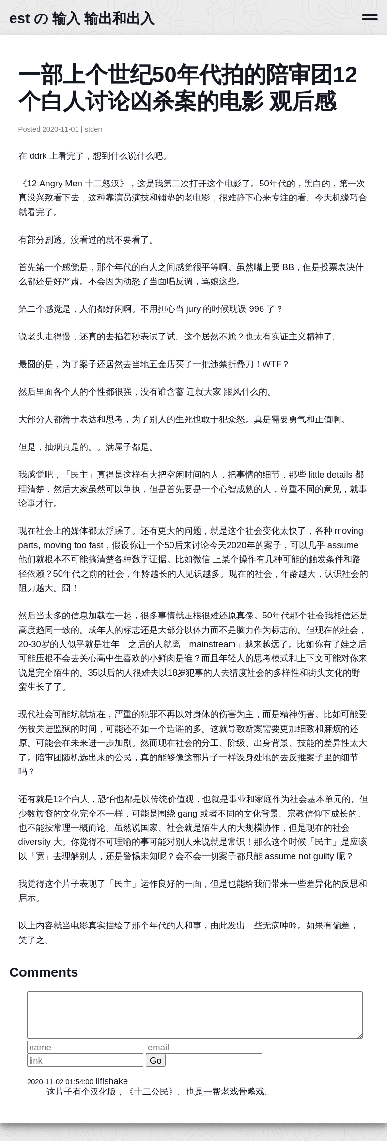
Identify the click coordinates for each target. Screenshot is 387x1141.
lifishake (112, 1081)
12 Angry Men (55, 183)
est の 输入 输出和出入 (82, 18)
